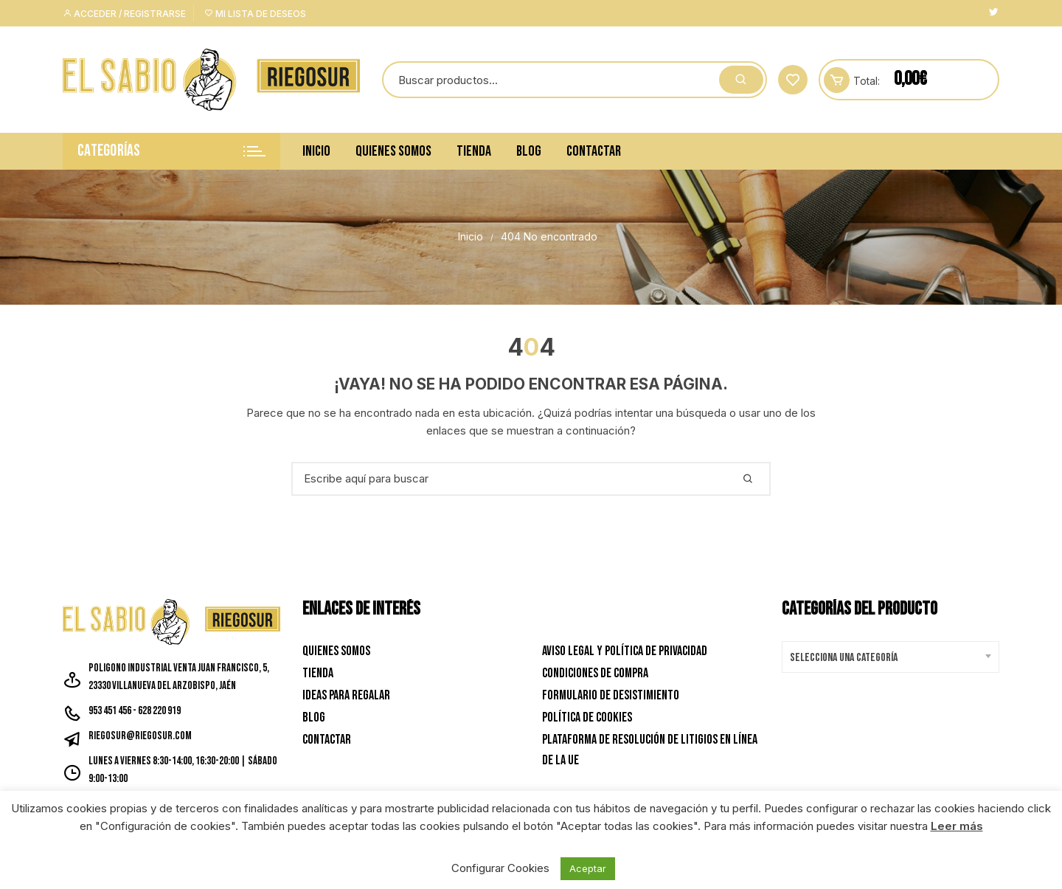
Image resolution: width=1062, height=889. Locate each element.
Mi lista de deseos (255, 13)
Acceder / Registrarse (124, 13)
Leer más (957, 826)
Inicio (316, 151)
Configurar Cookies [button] (500, 868)
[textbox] (887, 658)
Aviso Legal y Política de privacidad (624, 651)
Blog (528, 151)
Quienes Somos (393, 151)
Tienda (474, 151)
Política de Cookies (587, 717)
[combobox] (890, 657)
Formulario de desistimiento (610, 695)
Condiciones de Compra (595, 673)
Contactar (593, 151)
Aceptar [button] (587, 868)
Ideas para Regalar (346, 695)
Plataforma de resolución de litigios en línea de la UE (649, 750)
